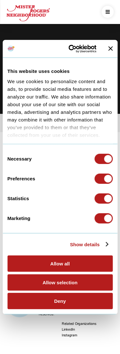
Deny (60, 301)
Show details (85, 244)
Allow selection (60, 282)
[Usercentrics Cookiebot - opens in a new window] (71, 48)
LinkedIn (68, 329)
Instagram (69, 335)
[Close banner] (110, 48)
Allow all (60, 263)
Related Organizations (79, 323)
